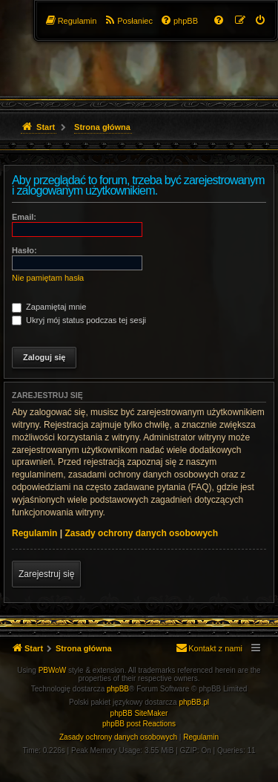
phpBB (118, 689)
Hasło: (24, 250)
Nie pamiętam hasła (48, 277)
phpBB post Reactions (139, 724)
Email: (24, 216)
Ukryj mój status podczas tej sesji (79, 320)
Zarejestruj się (46, 574)
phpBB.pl (194, 702)
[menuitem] (261, 21)
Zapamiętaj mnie (49, 306)
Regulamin (34, 533)
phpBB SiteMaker (139, 713)
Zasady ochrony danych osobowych (141, 533)
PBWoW (53, 670)
